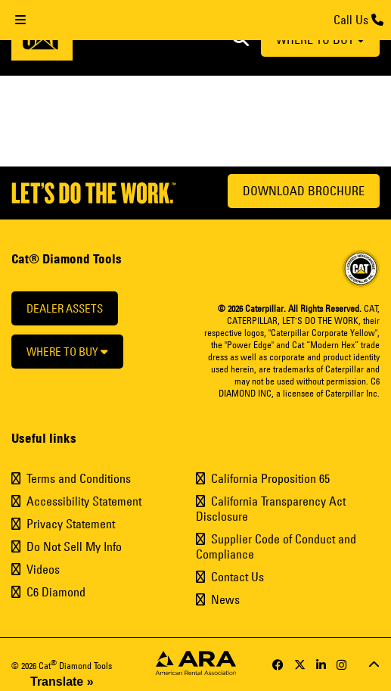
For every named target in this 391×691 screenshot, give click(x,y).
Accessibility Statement (83, 501)
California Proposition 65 (270, 478)
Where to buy (67, 351)
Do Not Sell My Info (74, 546)
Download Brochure (304, 190)
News (225, 599)
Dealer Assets (64, 308)
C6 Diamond (55, 591)
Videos (43, 569)
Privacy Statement (70, 523)
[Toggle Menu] (20, 20)
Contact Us (237, 576)
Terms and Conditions (78, 478)
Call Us (358, 19)
